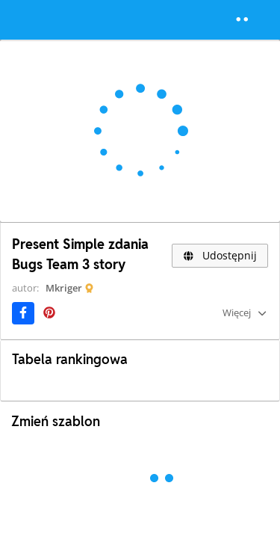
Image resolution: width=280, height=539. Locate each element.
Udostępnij (220, 255)
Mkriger (64, 288)
